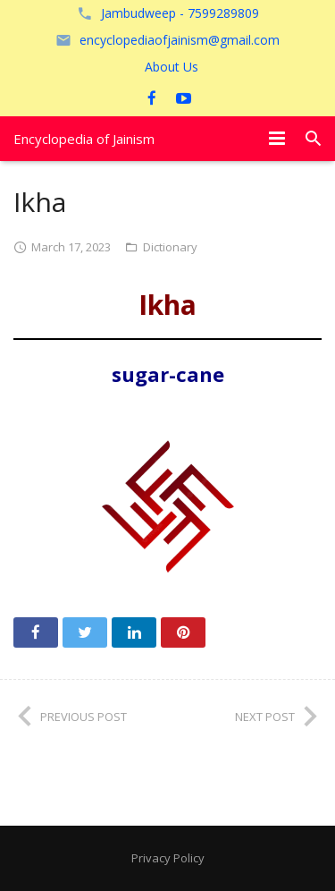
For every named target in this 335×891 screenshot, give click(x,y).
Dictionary (170, 247)
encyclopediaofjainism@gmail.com (180, 39)
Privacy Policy (168, 858)
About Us (171, 66)
